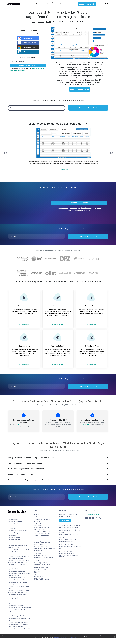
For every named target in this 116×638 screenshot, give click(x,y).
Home (33, 22)
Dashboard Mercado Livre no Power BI (19, 629)
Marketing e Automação (41, 527)
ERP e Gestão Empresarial (42, 542)
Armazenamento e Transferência (44, 548)
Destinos (37, 552)
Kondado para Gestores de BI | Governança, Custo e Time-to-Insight (69, 536)
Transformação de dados (42, 567)
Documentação (38, 576)
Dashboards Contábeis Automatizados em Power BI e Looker (68, 555)
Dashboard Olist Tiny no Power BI (17, 554)
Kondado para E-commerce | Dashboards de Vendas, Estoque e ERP (70, 546)
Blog (35, 574)
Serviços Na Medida (40, 569)
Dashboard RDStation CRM (15, 521)
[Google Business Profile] (100, 518)
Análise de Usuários (40, 546)
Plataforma (37, 553)
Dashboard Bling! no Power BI (16, 571)
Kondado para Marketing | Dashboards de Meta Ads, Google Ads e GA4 (69, 530)
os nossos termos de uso (38, 68)
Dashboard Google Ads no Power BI (18, 580)
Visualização (38, 550)
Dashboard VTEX (12, 528)
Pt (106, 4)
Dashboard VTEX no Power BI (16, 564)
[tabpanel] (58, 150)
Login (100, 4)
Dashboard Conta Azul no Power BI (18, 622)
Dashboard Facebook (14, 526)
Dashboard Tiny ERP (13, 519)
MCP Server (37, 560)
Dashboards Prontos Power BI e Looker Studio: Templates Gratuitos (44, 519)
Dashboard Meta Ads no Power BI (17, 577)
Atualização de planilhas (42, 564)
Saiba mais (58, 172)
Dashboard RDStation (14, 537)
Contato (36, 514)
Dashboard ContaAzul (14, 539)
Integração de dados (40, 566)
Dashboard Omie (12, 535)
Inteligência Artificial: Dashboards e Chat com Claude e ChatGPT (44, 557)
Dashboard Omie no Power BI (16, 605)
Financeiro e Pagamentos (42, 533)
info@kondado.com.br (92, 514)
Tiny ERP (48, 22)
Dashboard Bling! (12, 517)
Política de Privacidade (41, 580)
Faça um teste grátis (79, 89)
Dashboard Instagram (14, 533)
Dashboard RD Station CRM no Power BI (19, 607)
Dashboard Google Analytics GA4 (17, 530)
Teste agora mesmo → (24, 324)
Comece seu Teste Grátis (88, 108)
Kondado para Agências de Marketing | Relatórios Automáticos (67, 541)
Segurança (37, 571)
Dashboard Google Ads (14, 524)
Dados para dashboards (41, 562)
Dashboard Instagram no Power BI (17, 594)
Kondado (20, 425)
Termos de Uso (38, 578)
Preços (36, 516)
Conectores (41, 22)
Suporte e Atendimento (41, 536)
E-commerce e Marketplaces (42, 531)
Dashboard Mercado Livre (15, 542)
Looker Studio (85, 424)
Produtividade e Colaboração (43, 540)
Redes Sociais (38, 544)
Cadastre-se (65, 520)
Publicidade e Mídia (40, 529)
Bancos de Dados (39, 538)
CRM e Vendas (38, 525)
